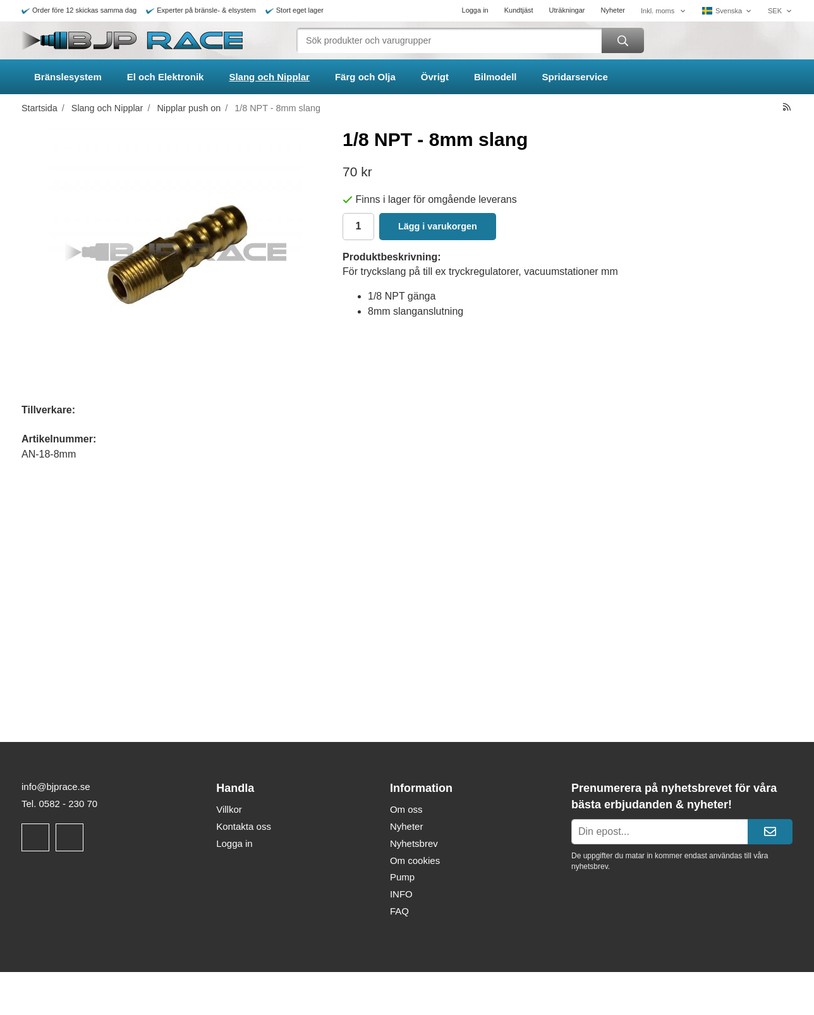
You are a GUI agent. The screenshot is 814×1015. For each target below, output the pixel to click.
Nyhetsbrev (414, 843)
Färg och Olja (365, 76)
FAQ (399, 911)
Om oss (406, 809)
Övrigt (435, 76)
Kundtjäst (518, 10)
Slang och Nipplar (269, 76)
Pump (402, 877)
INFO (401, 894)
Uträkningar (567, 10)
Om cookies (415, 860)
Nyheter (612, 10)
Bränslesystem (68, 76)
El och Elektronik (165, 76)
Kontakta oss (243, 826)
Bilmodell (495, 76)
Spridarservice (575, 76)
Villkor (229, 809)
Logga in (475, 10)
